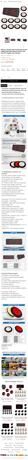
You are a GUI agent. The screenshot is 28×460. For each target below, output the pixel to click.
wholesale (24, 449)
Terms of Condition (19, 447)
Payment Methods (19, 443)
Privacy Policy (8, 445)
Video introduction (15, 449)
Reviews (10, 85)
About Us (11, 443)
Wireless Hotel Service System (14, 1)
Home (5, 1)
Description (4, 85)
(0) (7, 59)
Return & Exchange (18, 445)
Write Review (12, 59)
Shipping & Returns (18, 85)
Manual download (5, 449)
